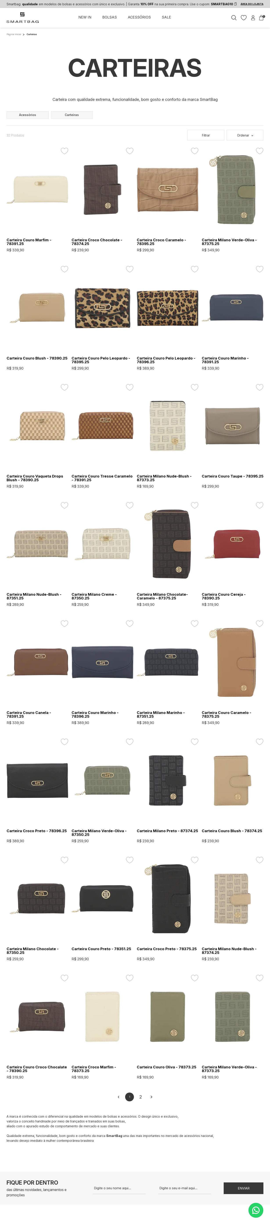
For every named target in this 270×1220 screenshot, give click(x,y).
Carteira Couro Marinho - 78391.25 (225, 360)
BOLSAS (109, 17)
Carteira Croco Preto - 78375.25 (167, 949)
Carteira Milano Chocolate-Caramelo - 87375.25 (162, 596)
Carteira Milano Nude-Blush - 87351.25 (34, 596)
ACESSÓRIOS (139, 17)
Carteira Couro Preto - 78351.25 (101, 949)
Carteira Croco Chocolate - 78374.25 (97, 242)
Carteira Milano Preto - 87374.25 (167, 831)
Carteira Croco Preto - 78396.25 (37, 831)
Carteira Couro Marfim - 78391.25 (29, 242)
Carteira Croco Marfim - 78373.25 (94, 1069)
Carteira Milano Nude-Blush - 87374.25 (229, 951)
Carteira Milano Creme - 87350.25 (94, 596)
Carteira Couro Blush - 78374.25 (232, 831)
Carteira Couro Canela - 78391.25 (29, 714)
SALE (166, 17)
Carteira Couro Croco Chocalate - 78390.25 (37, 1069)
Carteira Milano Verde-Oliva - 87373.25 (229, 1069)
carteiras (72, 115)
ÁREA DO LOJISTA (252, 3)
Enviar (244, 1188)
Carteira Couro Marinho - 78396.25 (95, 714)
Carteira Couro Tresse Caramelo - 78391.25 (102, 478)
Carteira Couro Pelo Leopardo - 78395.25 (101, 360)
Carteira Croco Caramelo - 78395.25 (161, 242)
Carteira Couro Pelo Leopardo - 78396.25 (166, 360)
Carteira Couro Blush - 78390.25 (37, 358)
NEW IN (84, 17)
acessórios (27, 115)
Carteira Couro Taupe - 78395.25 (232, 476)
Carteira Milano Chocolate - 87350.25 (33, 951)
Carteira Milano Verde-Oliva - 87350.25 (99, 833)
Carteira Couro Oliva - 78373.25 (166, 1067)
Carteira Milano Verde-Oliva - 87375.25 (229, 242)
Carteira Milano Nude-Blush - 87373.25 (164, 478)
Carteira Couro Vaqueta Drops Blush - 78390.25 (35, 478)
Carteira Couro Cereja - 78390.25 (224, 596)
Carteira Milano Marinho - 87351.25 (161, 714)
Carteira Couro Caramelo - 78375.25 (226, 714)
